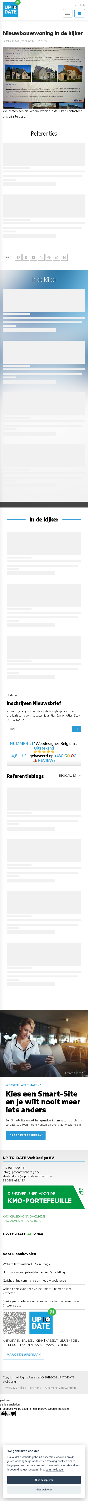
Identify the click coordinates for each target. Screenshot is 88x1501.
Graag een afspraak (26, 1135)
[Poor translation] (11, 1413)
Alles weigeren (44, 1489)
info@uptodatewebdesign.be (21, 1172)
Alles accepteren (43, 1480)
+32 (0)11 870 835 (14, 1167)
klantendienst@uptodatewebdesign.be (27, 1176)
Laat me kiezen (55, 1469)
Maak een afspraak (24, 1355)
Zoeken (80, 5)
